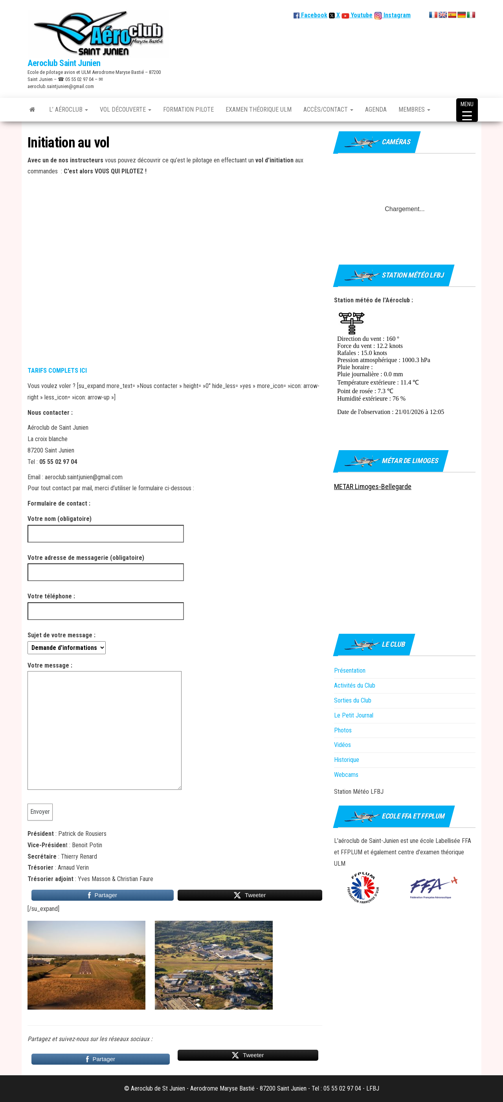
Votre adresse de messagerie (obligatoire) (106, 565)
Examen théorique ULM (259, 109)
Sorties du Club (352, 700)
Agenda (376, 109)
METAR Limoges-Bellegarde (372, 486)
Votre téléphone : (106, 603)
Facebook (310, 15)
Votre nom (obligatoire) (106, 526)
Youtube (361, 15)
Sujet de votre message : (67, 641)
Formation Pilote (188, 109)
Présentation (349, 670)
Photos (343, 730)
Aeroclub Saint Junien (64, 63)
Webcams (346, 774)
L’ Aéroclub (68, 109)
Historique (346, 759)
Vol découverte (125, 109)
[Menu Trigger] (467, 110)
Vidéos (342, 745)
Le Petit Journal (353, 715)
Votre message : (105, 729)
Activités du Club (354, 685)
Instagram (396, 15)
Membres (414, 109)
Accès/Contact (328, 109)
